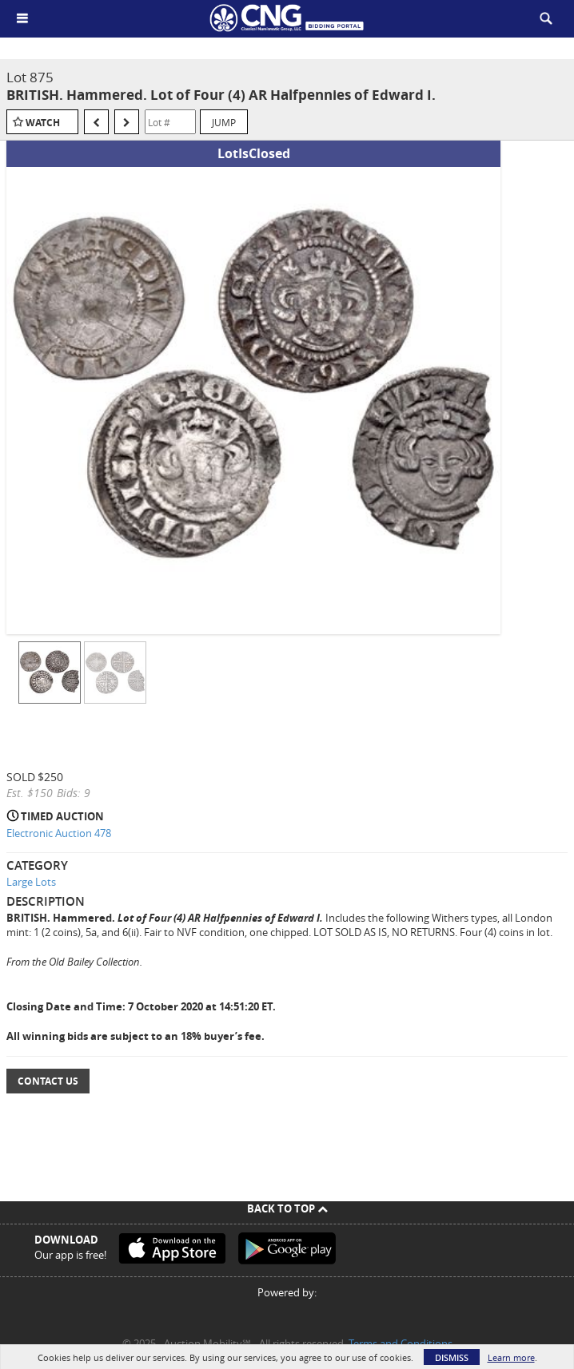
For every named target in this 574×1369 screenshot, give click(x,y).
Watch (43, 122)
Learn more (511, 1357)
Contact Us (48, 1081)
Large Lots (31, 882)
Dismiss (451, 1357)
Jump (224, 122)
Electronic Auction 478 (58, 833)
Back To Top (287, 1208)
